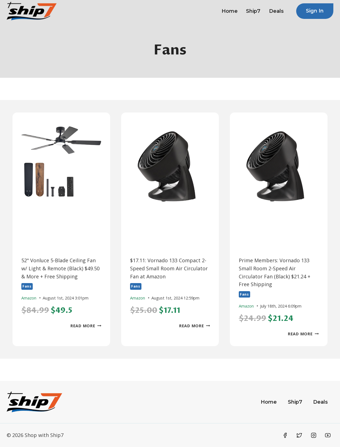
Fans (27, 286)
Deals (276, 11)
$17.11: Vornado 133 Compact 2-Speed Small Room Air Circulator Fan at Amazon (169, 268)
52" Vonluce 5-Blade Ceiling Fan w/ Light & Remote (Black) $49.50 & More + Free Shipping (60, 268)
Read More (85, 325)
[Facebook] (285, 435)
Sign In (315, 11)
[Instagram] (313, 435)
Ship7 (253, 11)
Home (230, 11)
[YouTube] (327, 435)
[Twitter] (299, 435)
